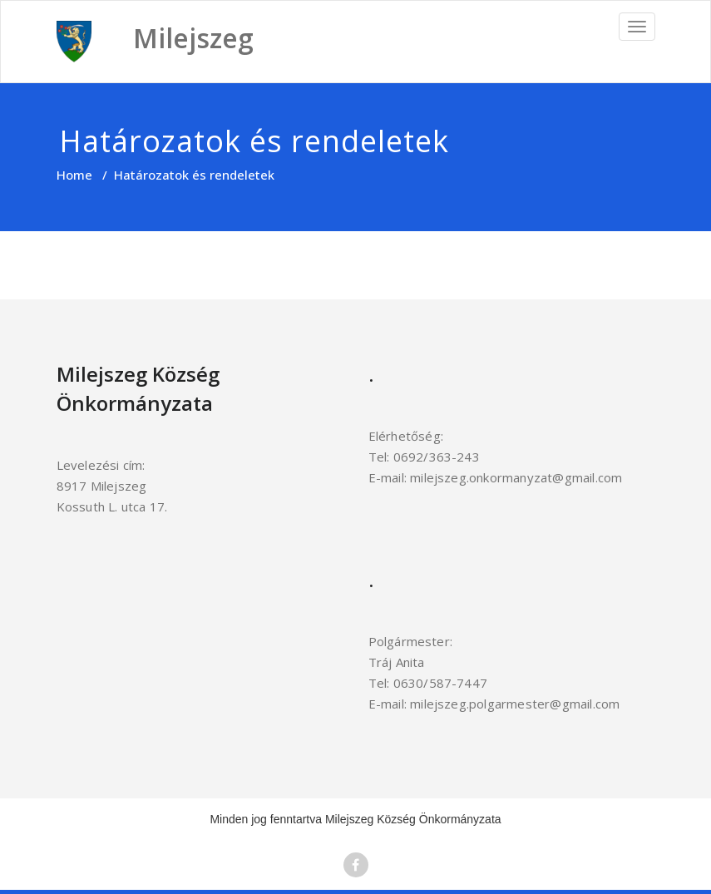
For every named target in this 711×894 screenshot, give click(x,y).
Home (74, 174)
